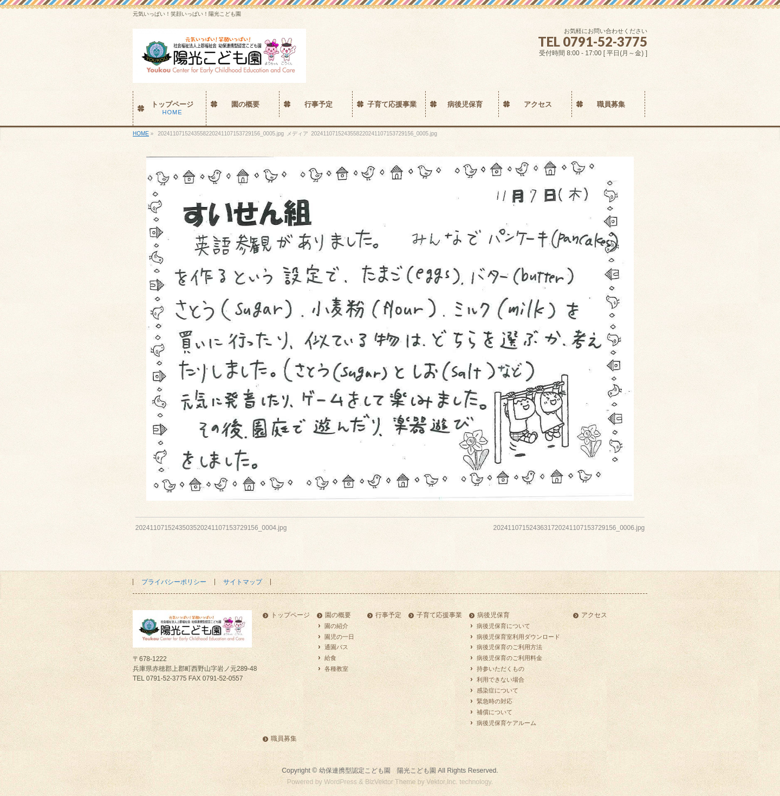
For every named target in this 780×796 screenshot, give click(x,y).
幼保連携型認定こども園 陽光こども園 (377, 770)
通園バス (336, 647)
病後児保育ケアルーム (506, 723)
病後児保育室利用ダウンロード (518, 636)
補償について (494, 712)
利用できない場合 (500, 679)
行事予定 (388, 615)
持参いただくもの (500, 668)
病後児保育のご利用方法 (509, 647)
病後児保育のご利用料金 (509, 658)
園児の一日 (339, 636)
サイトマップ (242, 582)
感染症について (497, 690)
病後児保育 (493, 615)
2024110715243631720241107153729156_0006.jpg (569, 528)
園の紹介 (336, 626)
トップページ (290, 615)
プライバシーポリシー (173, 582)
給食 (330, 658)
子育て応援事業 (439, 615)
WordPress (340, 782)
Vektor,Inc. (442, 782)
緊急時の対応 (494, 701)
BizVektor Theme (390, 782)
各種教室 (336, 668)
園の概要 (338, 615)
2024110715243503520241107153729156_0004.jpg (211, 528)
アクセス (594, 615)
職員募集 (284, 738)
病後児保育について (503, 626)
